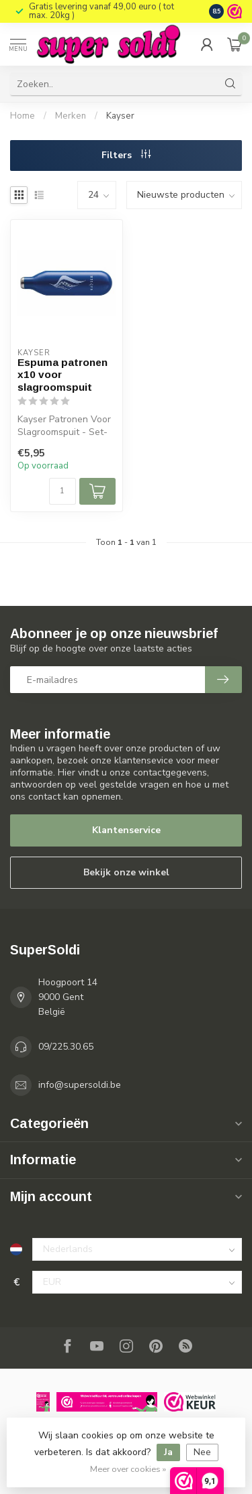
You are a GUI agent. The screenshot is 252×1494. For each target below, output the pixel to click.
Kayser (120, 116)
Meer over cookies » (128, 1469)
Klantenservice (126, 830)
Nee (202, 1452)
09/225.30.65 (65, 1046)
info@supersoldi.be (79, 1084)
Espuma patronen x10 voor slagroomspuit (62, 375)
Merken (70, 116)
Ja (168, 1452)
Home (22, 116)
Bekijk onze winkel (126, 872)
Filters (126, 155)
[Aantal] (62, 491)
